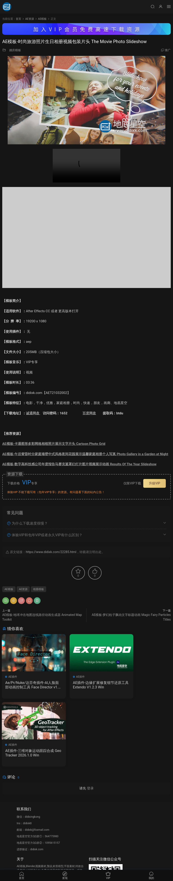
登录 (90, 721)
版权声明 (22, 826)
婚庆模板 (15, 50)
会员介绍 (22, 820)
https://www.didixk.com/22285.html (51, 552)
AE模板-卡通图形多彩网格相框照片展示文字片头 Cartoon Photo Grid (53, 444)
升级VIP (154, 483)
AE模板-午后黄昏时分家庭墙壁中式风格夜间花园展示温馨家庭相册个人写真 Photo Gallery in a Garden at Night (85, 454)
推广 (168, 50)
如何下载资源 (25, 813)
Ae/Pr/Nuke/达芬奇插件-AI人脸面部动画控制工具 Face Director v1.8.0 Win (28, 685)
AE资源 (23, 589)
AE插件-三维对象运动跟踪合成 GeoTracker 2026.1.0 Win (143, 685)
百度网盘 (89, 413)
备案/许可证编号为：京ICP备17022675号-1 (86, 863)
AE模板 (9, 589)
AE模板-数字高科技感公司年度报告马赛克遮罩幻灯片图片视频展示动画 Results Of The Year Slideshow (79, 464)
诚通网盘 (33, 413)
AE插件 (13, 676)
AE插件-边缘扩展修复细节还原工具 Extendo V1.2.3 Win (85, 685)
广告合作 (22, 833)
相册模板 (38, 589)
